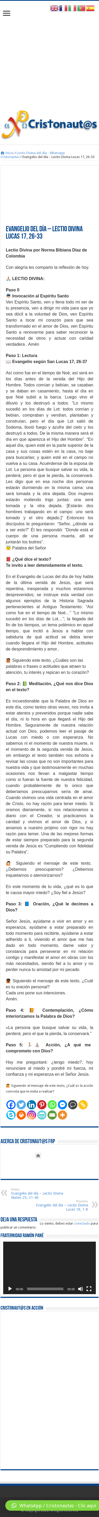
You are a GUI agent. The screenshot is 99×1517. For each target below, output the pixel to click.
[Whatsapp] (52, 1104)
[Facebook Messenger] (62, 1104)
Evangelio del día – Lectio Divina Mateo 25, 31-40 (38, 1194)
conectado (82, 1223)
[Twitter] (21, 1104)
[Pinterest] (41, 1104)
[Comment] (72, 1104)
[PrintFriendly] (41, 1115)
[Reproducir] (10, 1289)
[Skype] (11, 1115)
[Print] (21, 1115)
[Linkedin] (31, 1104)
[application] (49, 1268)
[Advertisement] (49, 58)
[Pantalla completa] (89, 1289)
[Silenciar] (80, 1289)
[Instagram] (31, 1115)
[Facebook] (11, 1104)
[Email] (52, 1115)
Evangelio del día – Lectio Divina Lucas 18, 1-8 (61, 1205)
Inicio (7, 153)
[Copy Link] (83, 1104)
